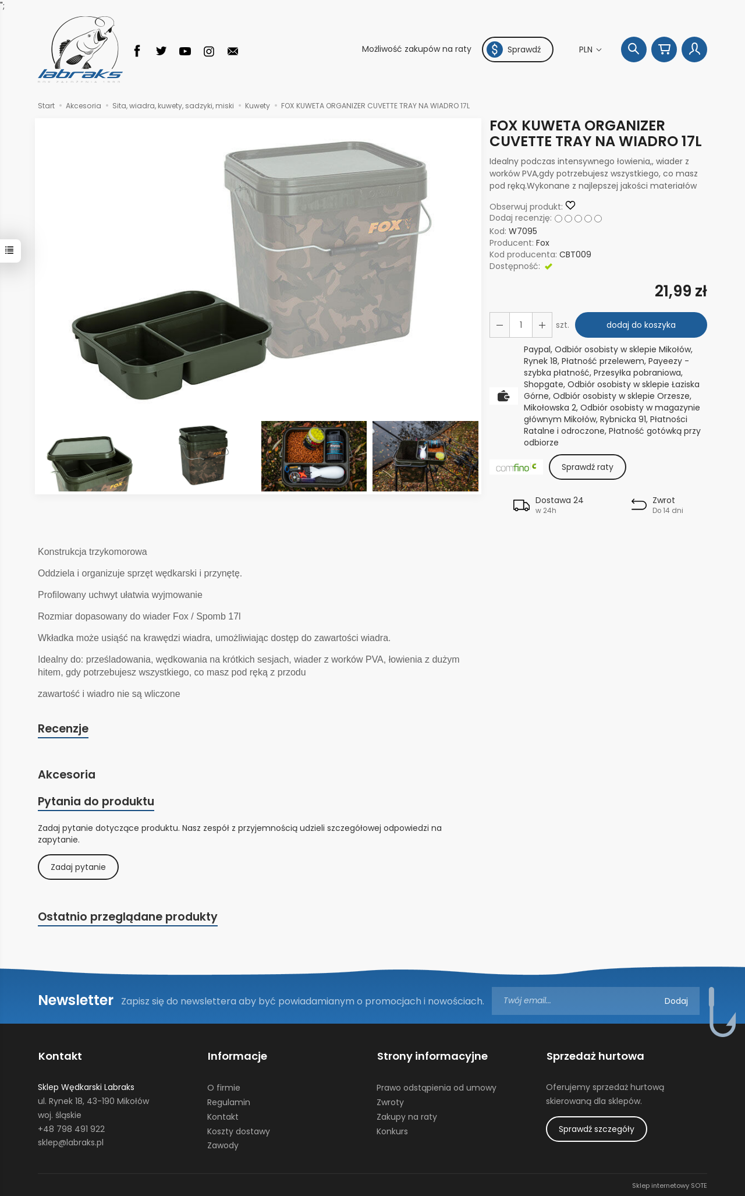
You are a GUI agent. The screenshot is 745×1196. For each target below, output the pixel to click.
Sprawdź (514, 49)
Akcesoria (66, 775)
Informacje (237, 1056)
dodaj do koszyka (640, 325)
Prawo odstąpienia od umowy (436, 1086)
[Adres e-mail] (596, 1001)
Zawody (223, 1144)
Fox (542, 243)
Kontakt (59, 1056)
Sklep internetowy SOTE (669, 1184)
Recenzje (63, 729)
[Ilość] (520, 325)
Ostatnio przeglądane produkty (128, 918)
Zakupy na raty (407, 1115)
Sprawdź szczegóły (596, 1128)
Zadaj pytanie (78, 867)
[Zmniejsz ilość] (541, 325)
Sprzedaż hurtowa (595, 1056)
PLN (587, 49)
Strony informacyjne (432, 1056)
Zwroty (390, 1101)
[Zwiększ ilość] (499, 325)
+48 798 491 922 (71, 1127)
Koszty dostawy (238, 1129)
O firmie (223, 1086)
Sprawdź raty (587, 467)
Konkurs (392, 1129)
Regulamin (228, 1101)
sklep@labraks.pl (71, 1141)
